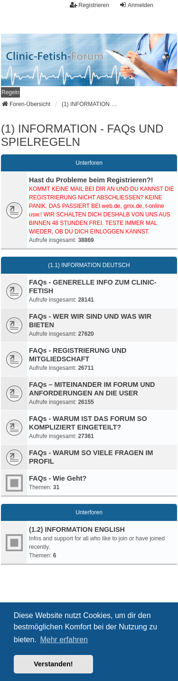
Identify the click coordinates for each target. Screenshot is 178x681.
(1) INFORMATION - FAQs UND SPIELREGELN (82, 135)
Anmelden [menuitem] (136, 5)
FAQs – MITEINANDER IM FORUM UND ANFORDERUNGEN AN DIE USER (92, 389)
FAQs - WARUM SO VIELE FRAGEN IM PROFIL (91, 457)
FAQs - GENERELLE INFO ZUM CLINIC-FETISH (93, 286)
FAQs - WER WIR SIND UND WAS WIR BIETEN (90, 321)
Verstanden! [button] (53, 664)
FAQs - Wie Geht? (57, 478)
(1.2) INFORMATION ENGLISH (77, 529)
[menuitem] (10, 92)
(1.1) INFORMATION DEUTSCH (89, 265)
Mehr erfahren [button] (64, 640)
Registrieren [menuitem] (89, 5)
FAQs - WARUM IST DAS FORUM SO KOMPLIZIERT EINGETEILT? (88, 423)
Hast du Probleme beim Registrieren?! (91, 180)
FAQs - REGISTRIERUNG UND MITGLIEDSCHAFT (77, 355)
